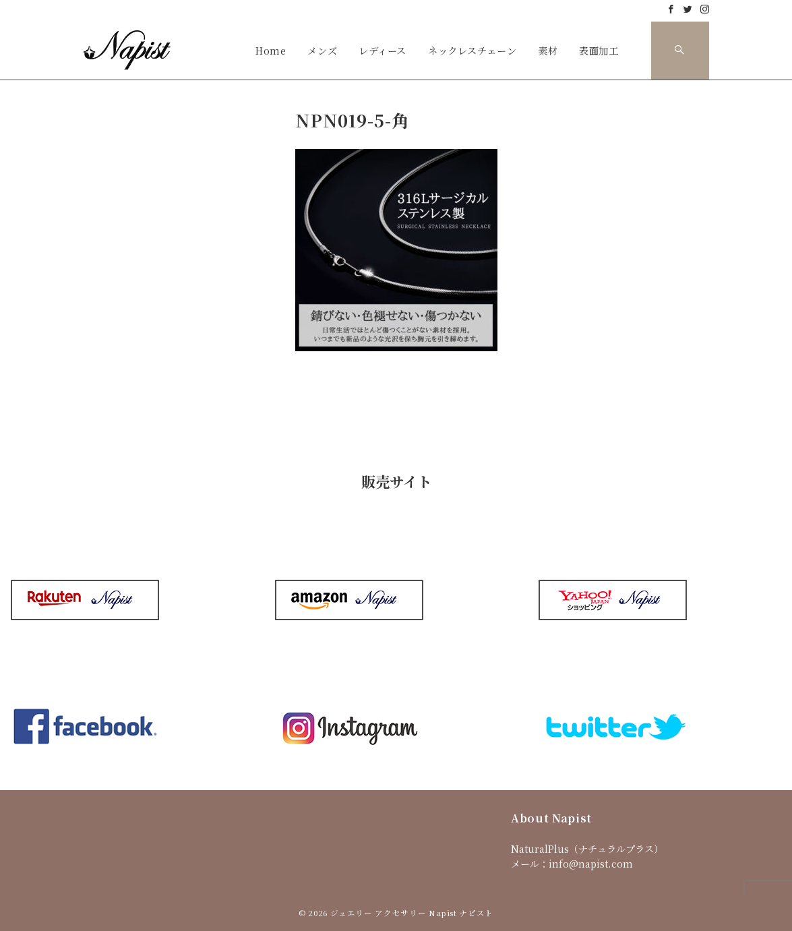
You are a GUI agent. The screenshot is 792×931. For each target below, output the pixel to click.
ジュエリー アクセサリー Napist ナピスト (411, 912)
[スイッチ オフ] (680, 51)
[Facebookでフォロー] (671, 9)
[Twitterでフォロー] (687, 9)
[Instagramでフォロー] (704, 9)
